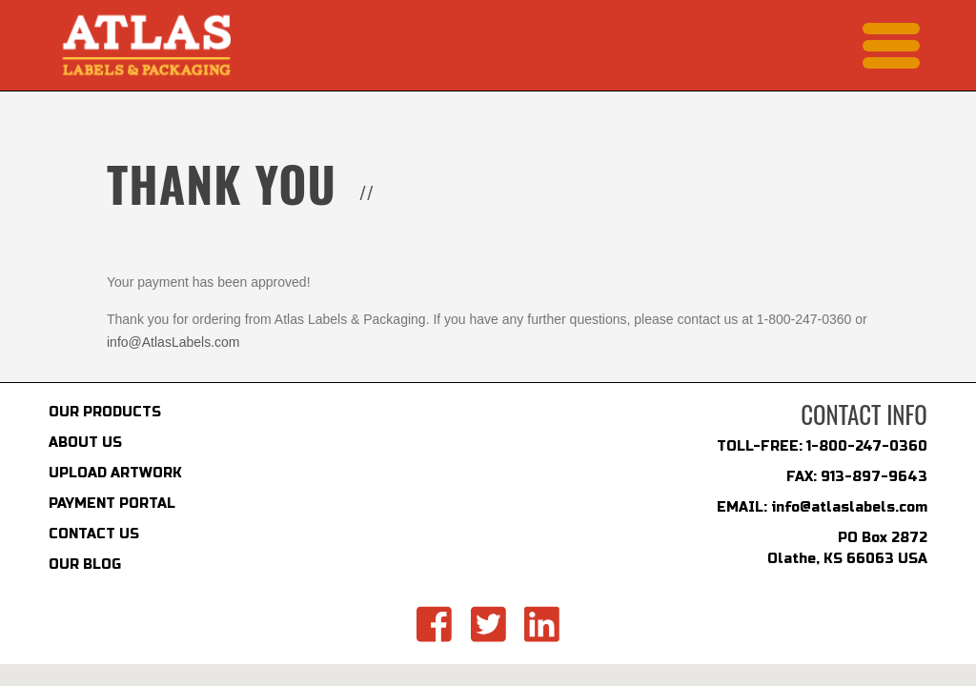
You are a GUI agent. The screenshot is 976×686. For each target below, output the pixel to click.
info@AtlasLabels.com (173, 342)
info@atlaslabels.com (849, 507)
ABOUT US (85, 442)
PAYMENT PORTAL (112, 503)
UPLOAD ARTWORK (115, 473)
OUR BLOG (85, 564)
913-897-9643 (874, 477)
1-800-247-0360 (866, 446)
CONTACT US (94, 534)
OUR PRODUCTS (105, 412)
